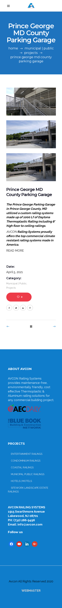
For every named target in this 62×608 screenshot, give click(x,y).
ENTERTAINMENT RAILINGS (26, 453)
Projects (31, 53)
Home (13, 48)
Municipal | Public (39, 48)
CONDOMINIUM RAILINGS (25, 460)
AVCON (11, 231)
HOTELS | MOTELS (21, 481)
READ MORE (15, 250)
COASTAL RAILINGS (22, 467)
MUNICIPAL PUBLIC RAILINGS (27, 474)
